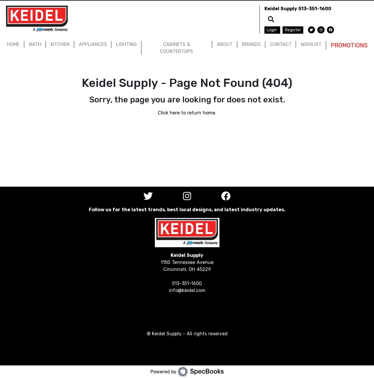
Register (293, 30)
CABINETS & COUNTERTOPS (176, 48)
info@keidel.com (187, 290)
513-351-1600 (314, 8)
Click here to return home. (187, 113)
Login (272, 30)
